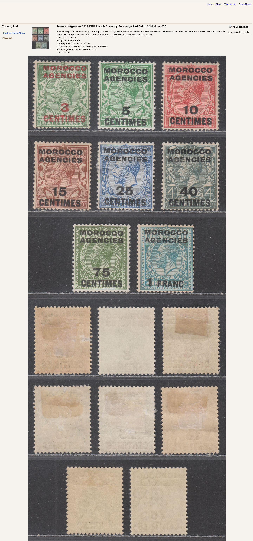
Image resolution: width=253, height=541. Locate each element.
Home (210, 4)
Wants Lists (230, 4)
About (219, 4)
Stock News (245, 4)
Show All (7, 38)
